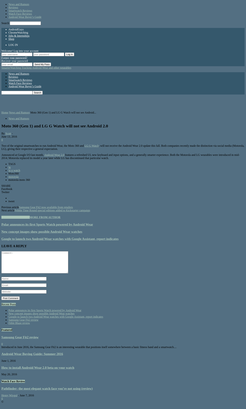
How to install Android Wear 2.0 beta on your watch (37, 372)
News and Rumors (18, 4)
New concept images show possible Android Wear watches (41, 231)
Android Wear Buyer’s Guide (24, 16)
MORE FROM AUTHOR (45, 217)
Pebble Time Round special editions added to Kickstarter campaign (52, 210)
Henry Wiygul (9, 399)
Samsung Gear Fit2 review (23, 324)
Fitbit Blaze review (19, 327)
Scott (8, 133)
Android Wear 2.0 (54, 154)
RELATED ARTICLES (15, 217)
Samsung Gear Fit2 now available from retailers (46, 207)
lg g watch (14, 170)
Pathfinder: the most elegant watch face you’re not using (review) (47, 393)
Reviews (13, 7)
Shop (11, 38)
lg (9, 167)
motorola (13, 176)
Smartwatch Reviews (20, 10)
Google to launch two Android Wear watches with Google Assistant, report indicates (60, 239)
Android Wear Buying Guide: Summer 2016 (32, 358)
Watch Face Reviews (20, 13)
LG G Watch (92, 145)
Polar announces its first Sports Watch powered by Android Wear (47, 224)
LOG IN (13, 44)
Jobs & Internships (18, 35)
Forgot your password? (14, 57)
